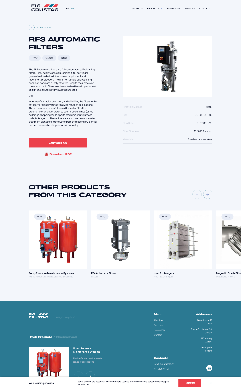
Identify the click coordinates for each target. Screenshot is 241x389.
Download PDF (58, 154)
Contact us (58, 143)
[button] (207, 194)
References (159, 329)
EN (67, 8)
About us (137, 8)
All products (40, 27)
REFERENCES (173, 8)
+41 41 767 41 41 (161, 368)
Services (158, 325)
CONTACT (204, 8)
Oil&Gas (49, 57)
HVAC (35, 57)
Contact (158, 334)
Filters (64, 57)
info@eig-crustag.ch (164, 363)
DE (72, 8)
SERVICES (190, 8)
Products (153, 8)
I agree (190, 383)
